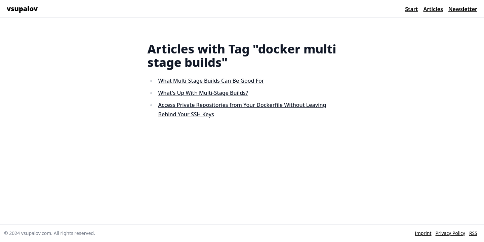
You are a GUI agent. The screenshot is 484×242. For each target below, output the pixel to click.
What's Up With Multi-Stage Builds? (203, 92)
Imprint (423, 233)
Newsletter (462, 9)
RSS (473, 233)
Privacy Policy (450, 233)
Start (411, 9)
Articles (433, 9)
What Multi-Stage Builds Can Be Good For (211, 80)
